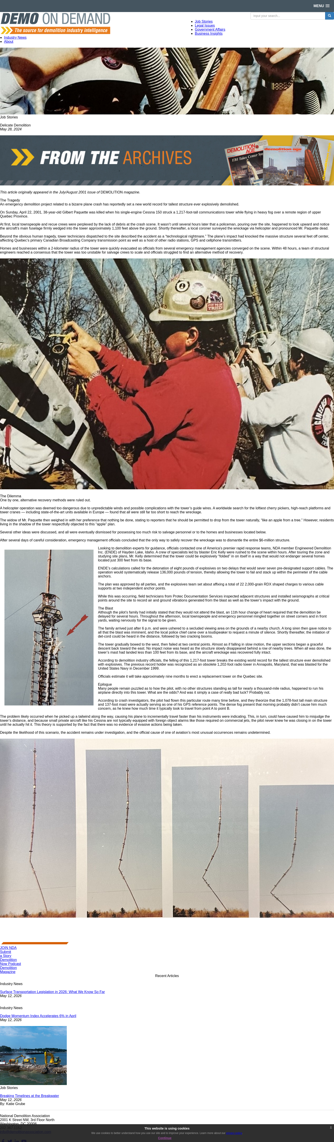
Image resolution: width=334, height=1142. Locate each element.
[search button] (329, 16)
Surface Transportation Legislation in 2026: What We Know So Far (52, 992)
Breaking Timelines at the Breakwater (29, 1096)
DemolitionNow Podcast (10, 962)
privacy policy (234, 1133)
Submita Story (5, 954)
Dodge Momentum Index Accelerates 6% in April (38, 1016)
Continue (165, 1138)
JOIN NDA (8, 948)
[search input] (288, 16)
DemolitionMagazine (8, 970)
